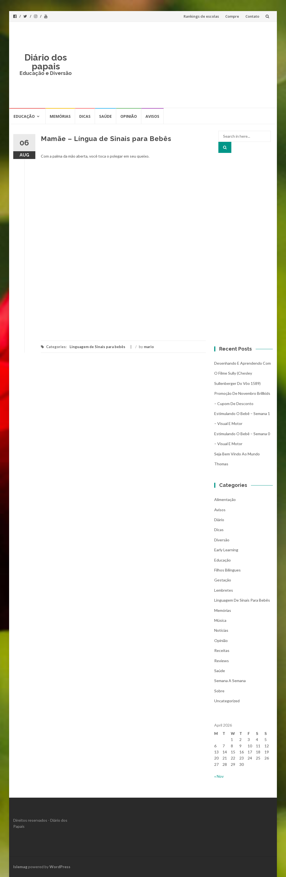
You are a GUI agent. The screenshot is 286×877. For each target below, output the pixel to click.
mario (149, 346)
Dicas (85, 116)
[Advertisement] (175, 64)
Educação (24, 116)
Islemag (20, 866)
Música (220, 620)
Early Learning (226, 549)
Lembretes (223, 590)
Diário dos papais (46, 61)
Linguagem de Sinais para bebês (97, 346)
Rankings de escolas (201, 16)
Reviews (221, 660)
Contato (252, 16)
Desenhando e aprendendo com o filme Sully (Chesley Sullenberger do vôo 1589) (242, 373)
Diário (219, 519)
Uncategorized (227, 700)
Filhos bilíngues (227, 570)
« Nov (219, 776)
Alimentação (225, 499)
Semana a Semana (230, 680)
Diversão (221, 539)
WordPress (59, 866)
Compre (232, 16)
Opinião (128, 116)
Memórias (60, 116)
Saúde (105, 116)
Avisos (152, 116)
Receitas (221, 650)
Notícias (221, 630)
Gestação (222, 580)
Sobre (219, 690)
